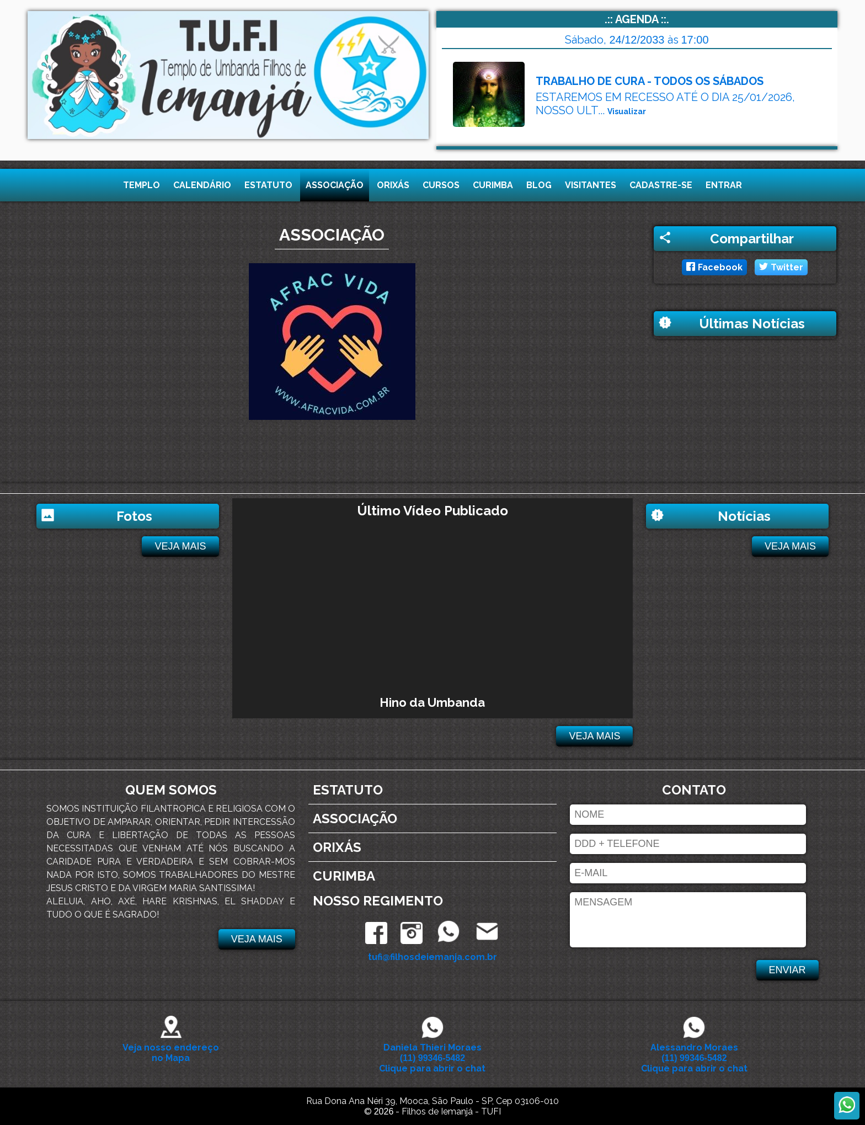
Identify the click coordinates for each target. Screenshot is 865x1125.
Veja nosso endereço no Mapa (170, 1047)
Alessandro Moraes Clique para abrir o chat (694, 1053)
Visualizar (626, 111)
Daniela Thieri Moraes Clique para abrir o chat (432, 1053)
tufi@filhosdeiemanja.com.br (432, 957)
